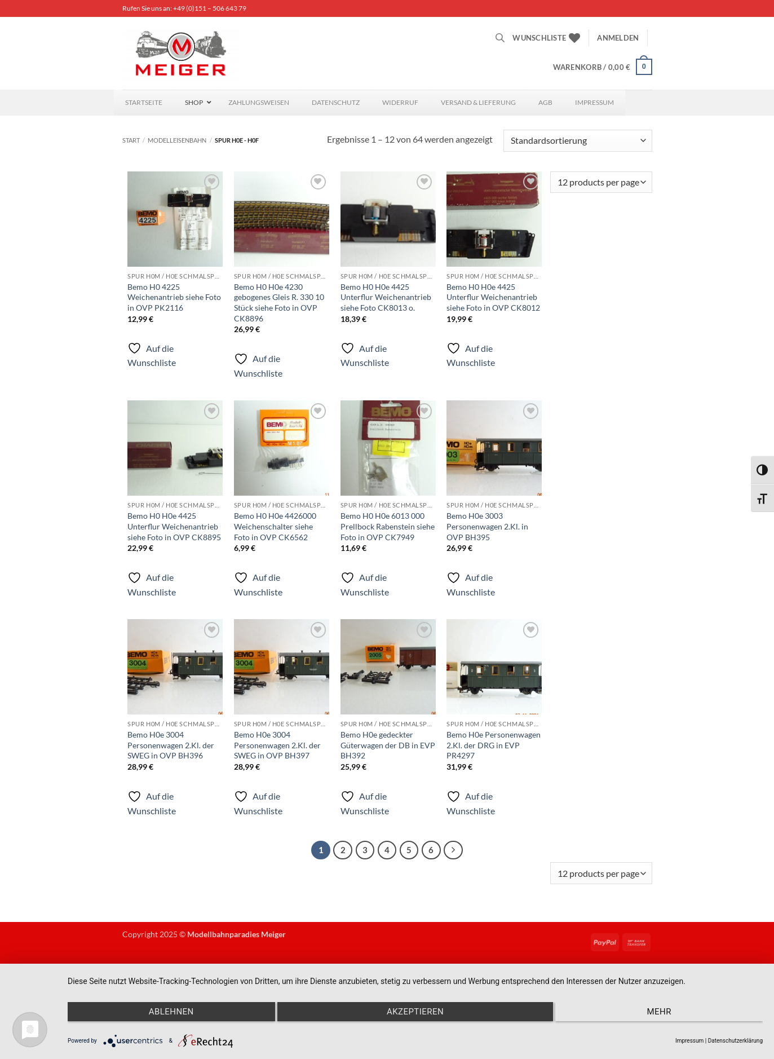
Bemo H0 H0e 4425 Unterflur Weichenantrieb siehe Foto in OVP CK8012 (493, 297)
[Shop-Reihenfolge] (577, 141)
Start (131, 140)
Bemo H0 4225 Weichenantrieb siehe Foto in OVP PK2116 (174, 297)
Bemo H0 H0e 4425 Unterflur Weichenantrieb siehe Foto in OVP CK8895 (174, 526)
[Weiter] (453, 850)
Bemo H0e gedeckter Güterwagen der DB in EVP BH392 (387, 745)
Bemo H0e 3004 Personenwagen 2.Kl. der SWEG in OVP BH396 (170, 745)
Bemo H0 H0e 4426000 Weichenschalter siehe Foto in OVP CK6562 (275, 526)
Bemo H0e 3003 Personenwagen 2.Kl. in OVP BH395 (487, 526)
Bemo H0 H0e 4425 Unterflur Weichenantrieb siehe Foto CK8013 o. (385, 297)
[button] (618, 37)
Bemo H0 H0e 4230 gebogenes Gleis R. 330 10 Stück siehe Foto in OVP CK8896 (279, 302)
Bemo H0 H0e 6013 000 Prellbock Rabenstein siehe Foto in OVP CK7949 (387, 526)
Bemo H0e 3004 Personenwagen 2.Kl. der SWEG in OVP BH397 (277, 745)
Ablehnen (171, 1012)
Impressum (689, 1041)
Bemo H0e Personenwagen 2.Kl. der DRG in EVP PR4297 (493, 745)
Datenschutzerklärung (735, 1041)
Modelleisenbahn (177, 140)
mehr (659, 1012)
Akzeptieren (415, 1012)
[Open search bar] (500, 37)
